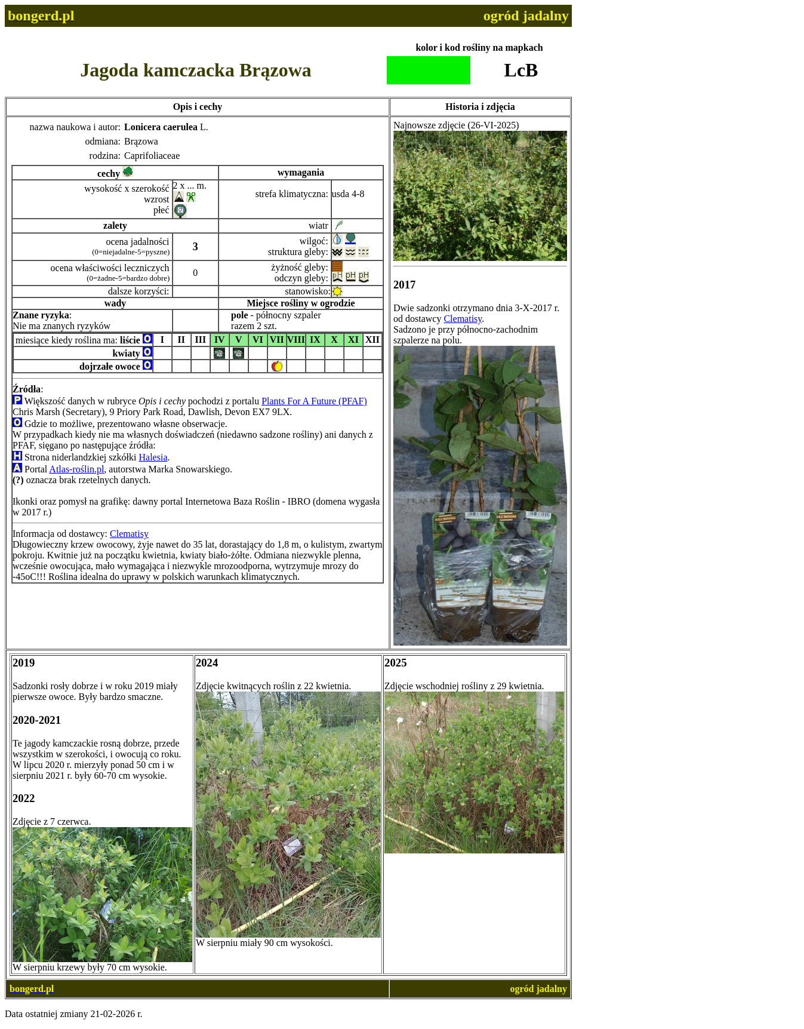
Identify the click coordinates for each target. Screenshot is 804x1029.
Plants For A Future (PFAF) (314, 401)
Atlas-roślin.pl (76, 469)
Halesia (153, 457)
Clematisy (129, 534)
